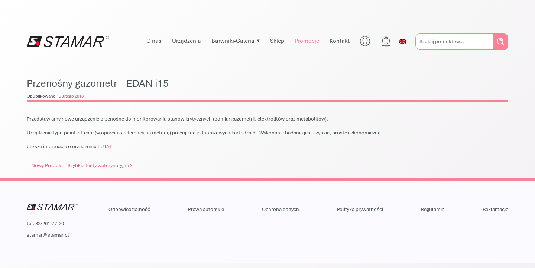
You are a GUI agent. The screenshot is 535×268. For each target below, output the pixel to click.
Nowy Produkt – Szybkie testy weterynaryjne (81, 165)
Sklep (277, 40)
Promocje (307, 40)
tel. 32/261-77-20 (45, 223)
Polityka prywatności (360, 209)
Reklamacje (495, 209)
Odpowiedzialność (129, 209)
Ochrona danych (280, 209)
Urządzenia (186, 40)
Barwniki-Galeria (232, 40)
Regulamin (433, 209)
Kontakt (340, 40)
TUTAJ (104, 146)
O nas (154, 40)
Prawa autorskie (206, 209)
